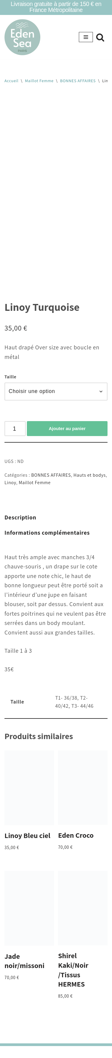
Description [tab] (20, 517)
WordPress (76, 1051)
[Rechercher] (100, 37)
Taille (10, 377)
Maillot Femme (39, 80)
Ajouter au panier (67, 428)
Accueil (11, 80)
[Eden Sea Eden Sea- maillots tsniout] (22, 37)
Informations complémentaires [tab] (47, 532)
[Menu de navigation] (86, 37)
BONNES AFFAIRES (78, 80)
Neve (29, 1051)
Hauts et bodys (89, 475)
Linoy (10, 482)
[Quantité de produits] (15, 428)
